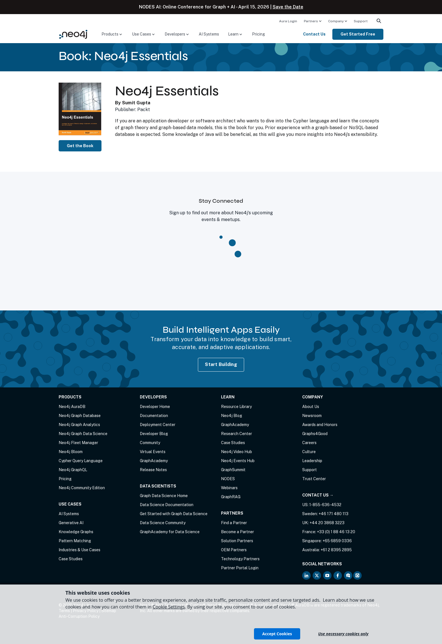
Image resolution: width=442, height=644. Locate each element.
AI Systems (209, 34)
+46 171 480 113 (333, 513)
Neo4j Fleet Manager (78, 442)
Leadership (312, 460)
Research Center (236, 433)
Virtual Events (152, 451)
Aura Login (288, 21)
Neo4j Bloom (71, 451)
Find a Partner (234, 523)
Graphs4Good (315, 433)
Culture (309, 451)
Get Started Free (358, 34)
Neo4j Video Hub (236, 451)
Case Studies (71, 559)
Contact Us (314, 34)
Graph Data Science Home (164, 495)
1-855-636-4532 (325, 504)
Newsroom (312, 415)
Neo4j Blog (231, 415)
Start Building (221, 364)
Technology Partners (240, 559)
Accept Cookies (277, 633)
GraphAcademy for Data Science (170, 532)
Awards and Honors (319, 424)
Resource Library (236, 406)
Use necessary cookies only (343, 633)
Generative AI (71, 523)
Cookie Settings (169, 607)
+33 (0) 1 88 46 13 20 (336, 532)
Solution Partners (237, 541)
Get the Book (80, 146)
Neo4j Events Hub (238, 460)
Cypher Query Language (81, 460)
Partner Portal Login (239, 568)
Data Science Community (162, 523)
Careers (309, 442)
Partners (311, 21)
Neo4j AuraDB (72, 406)
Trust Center (314, 479)
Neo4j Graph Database (80, 415)
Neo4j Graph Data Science (83, 433)
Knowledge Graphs (76, 532)
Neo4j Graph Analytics (79, 424)
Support (361, 21)
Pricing (258, 34)
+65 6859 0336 (337, 541)
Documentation (154, 415)
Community (150, 442)
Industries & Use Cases (79, 550)
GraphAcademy (154, 460)
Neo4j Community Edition (82, 488)
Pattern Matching (75, 541)
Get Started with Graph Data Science (173, 513)
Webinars (229, 488)
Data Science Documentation (166, 504)
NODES (228, 479)
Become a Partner (237, 532)
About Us (310, 406)
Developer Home (155, 406)
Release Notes (153, 469)
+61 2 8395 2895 (336, 550)
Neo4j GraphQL (73, 469)
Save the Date (288, 7)
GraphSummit (233, 469)
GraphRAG (230, 497)
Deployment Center (157, 424)
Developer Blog (154, 433)
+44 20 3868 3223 (327, 523)
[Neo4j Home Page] (73, 34)
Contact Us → (317, 495)
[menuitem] (288, 20)
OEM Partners (234, 550)
